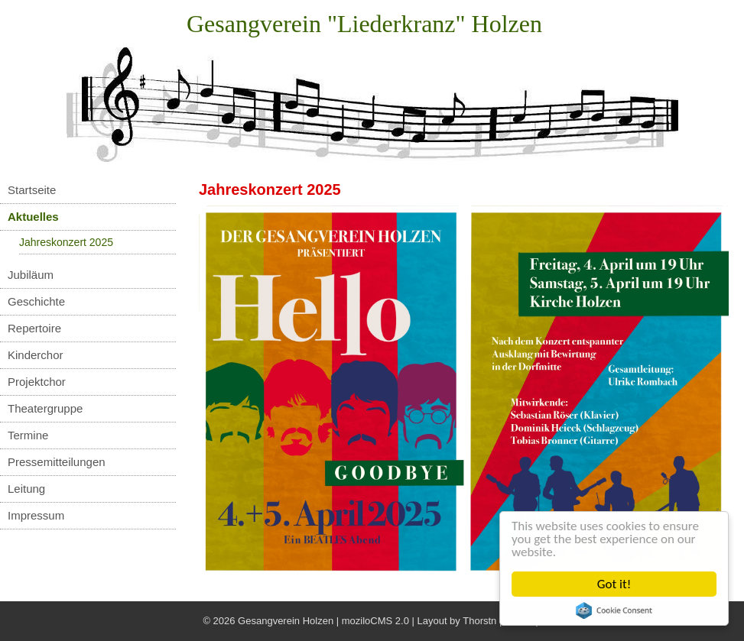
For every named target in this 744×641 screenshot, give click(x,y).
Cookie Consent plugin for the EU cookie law (614, 610)
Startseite (32, 189)
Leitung (26, 488)
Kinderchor (35, 354)
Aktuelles (33, 216)
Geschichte (36, 301)
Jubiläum (31, 274)
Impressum (36, 515)
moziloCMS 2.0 (375, 620)
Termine (28, 435)
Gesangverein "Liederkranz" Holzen (364, 23)
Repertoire (34, 328)
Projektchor (37, 381)
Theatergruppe (45, 408)
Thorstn (479, 620)
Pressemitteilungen (57, 461)
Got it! (614, 584)
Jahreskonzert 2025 (66, 242)
